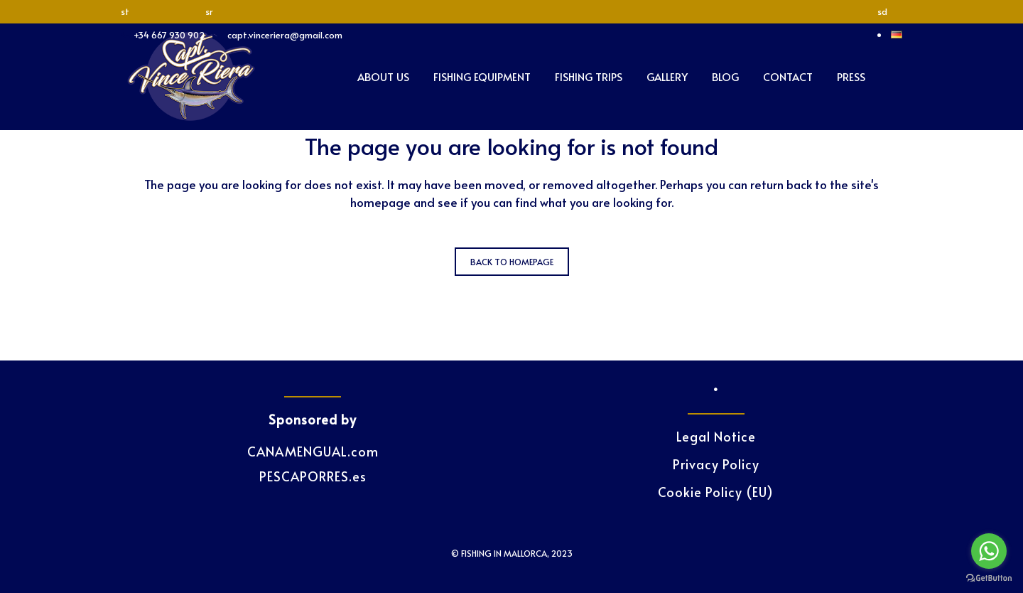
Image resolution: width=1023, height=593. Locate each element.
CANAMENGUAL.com (313, 451)
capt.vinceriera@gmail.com (284, 34)
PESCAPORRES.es (313, 476)
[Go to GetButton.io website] (989, 578)
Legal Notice (716, 436)
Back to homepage (511, 261)
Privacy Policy (716, 464)
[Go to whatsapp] (989, 551)
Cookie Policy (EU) (716, 492)
